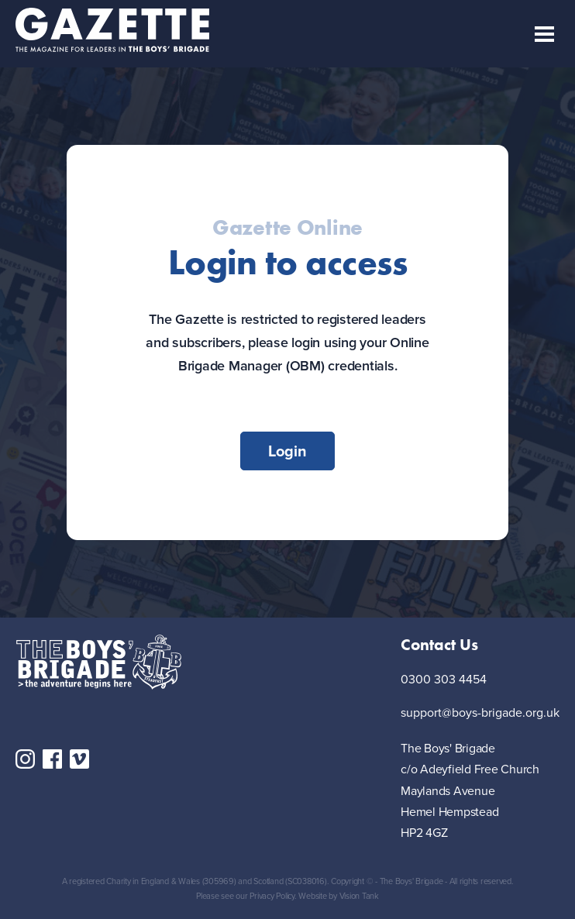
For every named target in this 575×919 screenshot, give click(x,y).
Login (287, 451)
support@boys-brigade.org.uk (480, 713)
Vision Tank (359, 896)
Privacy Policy (272, 896)
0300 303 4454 (444, 680)
